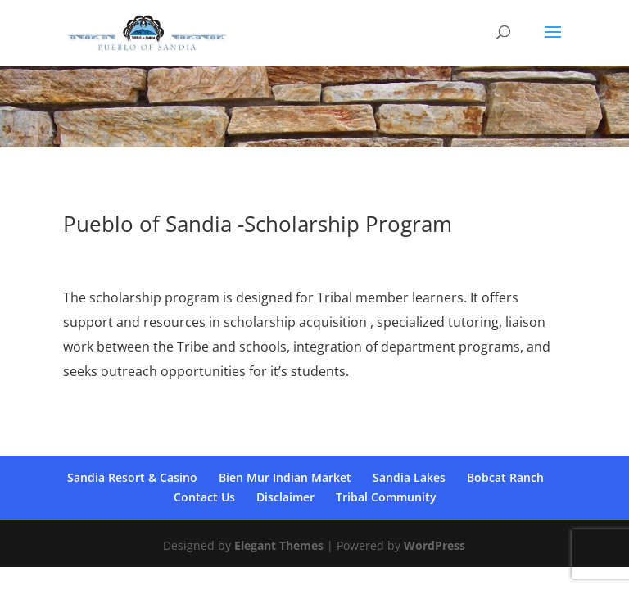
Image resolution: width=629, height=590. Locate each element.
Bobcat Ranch (505, 477)
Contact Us (204, 497)
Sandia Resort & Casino (132, 477)
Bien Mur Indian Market (285, 477)
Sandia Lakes (409, 477)
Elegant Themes (279, 545)
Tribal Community (386, 497)
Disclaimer (285, 497)
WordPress (434, 545)
